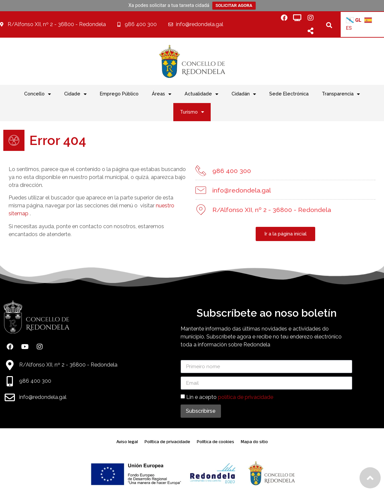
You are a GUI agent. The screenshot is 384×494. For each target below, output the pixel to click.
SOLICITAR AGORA (234, 5)
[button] (329, 24)
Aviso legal (127, 441)
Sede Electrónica (289, 93)
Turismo (192, 112)
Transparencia (341, 94)
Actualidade (201, 94)
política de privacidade (245, 397)
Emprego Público (119, 93)
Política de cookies (215, 441)
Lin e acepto (229, 397)
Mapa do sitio (254, 441)
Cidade (75, 94)
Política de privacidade (167, 441)
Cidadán (244, 94)
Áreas (161, 94)
